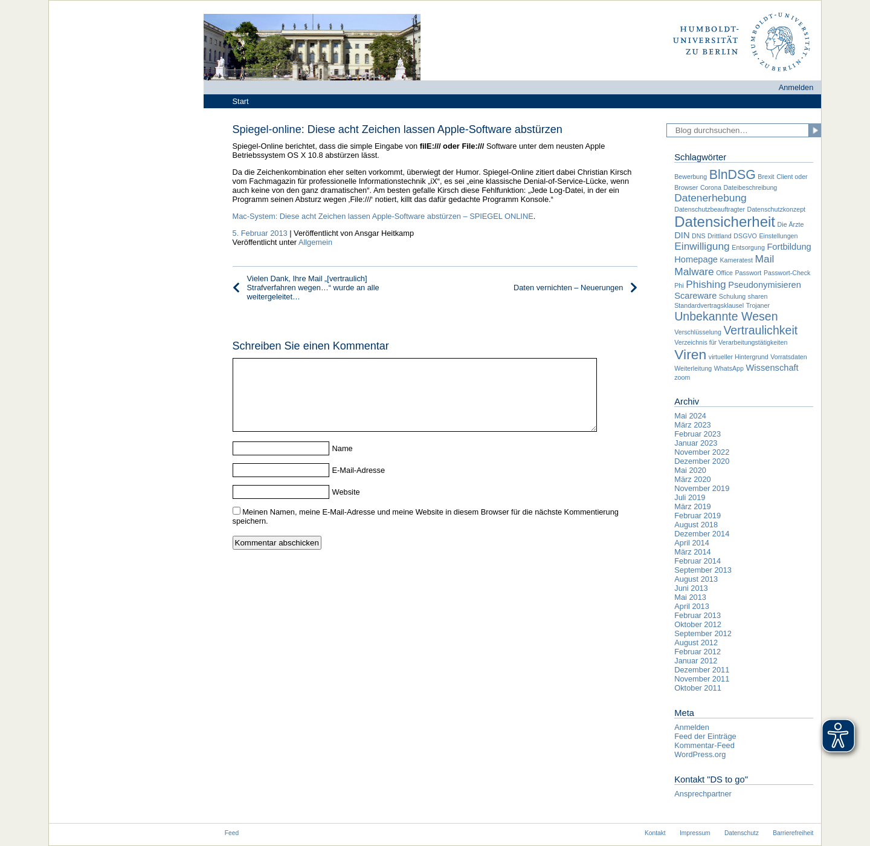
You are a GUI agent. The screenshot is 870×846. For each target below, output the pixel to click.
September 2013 (703, 569)
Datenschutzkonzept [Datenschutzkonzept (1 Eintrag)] (776, 209)
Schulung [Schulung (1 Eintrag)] (732, 296)
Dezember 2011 (701, 669)
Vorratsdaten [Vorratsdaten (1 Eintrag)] (788, 356)
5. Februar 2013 (260, 233)
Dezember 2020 (701, 461)
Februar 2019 (697, 515)
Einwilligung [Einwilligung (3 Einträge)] (702, 246)
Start (241, 101)
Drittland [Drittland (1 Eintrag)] (719, 235)
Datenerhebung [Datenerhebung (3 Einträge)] (710, 198)
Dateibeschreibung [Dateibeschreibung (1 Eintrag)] (750, 187)
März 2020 (692, 479)
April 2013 (691, 606)
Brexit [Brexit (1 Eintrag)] (766, 176)
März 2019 (692, 506)
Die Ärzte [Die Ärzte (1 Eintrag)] (791, 224)
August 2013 (696, 579)
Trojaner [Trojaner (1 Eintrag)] (758, 305)
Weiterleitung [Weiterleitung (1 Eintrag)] (693, 368)
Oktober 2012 (697, 624)
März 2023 (692, 424)
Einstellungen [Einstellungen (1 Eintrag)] (778, 235)
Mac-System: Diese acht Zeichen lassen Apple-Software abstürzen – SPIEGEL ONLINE (383, 216)
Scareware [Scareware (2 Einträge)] (695, 296)
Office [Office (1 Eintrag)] (724, 272)
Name (342, 462)
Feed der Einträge (705, 736)
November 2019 (701, 488)
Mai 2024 (690, 415)
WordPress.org (700, 754)
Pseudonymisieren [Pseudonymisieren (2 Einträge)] (764, 285)
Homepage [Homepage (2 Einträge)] (696, 259)
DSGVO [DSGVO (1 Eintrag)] (745, 235)
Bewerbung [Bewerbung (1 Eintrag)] (690, 176)
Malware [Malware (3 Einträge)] (694, 271)
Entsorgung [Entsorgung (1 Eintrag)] (748, 247)
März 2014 (692, 551)
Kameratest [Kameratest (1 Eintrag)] (736, 260)
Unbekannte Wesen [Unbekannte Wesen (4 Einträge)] (726, 316)
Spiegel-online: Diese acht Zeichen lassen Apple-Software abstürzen (397, 129)
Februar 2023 (697, 433)
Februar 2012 (697, 651)
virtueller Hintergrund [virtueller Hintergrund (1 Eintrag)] (738, 356)
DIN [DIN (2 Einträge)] (681, 235)
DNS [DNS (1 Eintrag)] (699, 235)
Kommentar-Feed (704, 745)
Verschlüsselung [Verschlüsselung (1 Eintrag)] (697, 332)
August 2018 (696, 524)
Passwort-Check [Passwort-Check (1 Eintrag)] (787, 272)
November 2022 (701, 452)
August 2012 (696, 642)
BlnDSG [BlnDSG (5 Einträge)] (732, 175)
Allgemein (315, 242)
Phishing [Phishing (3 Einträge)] (706, 284)
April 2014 (691, 542)
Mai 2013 (690, 597)
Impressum (695, 833)
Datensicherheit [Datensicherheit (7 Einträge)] (724, 221)
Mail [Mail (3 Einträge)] (765, 259)
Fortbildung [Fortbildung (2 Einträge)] (789, 247)
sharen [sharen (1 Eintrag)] (758, 296)
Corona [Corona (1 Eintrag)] (710, 187)
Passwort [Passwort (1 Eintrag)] (748, 272)
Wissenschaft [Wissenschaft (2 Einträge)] (772, 368)
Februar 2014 (697, 560)
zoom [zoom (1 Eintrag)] (682, 377)
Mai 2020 (690, 470)
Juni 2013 (691, 588)
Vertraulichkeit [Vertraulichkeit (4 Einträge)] (760, 330)
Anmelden (796, 87)
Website (346, 506)
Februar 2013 (697, 615)
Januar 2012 (695, 660)
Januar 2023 (695, 442)
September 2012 (703, 633)
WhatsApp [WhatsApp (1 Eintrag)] (729, 368)
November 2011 (701, 678)
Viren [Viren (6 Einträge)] (690, 354)
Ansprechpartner (703, 793)
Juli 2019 (689, 497)
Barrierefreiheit (793, 833)
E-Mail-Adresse (358, 484)
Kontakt (655, 833)
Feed (232, 833)
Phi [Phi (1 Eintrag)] (678, 285)
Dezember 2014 (701, 533)
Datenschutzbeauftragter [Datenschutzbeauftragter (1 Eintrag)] (709, 209)
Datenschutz (741, 833)
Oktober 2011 (697, 687)
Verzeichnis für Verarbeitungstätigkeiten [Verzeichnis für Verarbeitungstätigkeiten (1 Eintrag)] (730, 342)
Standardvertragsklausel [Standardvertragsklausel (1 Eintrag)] (709, 305)
